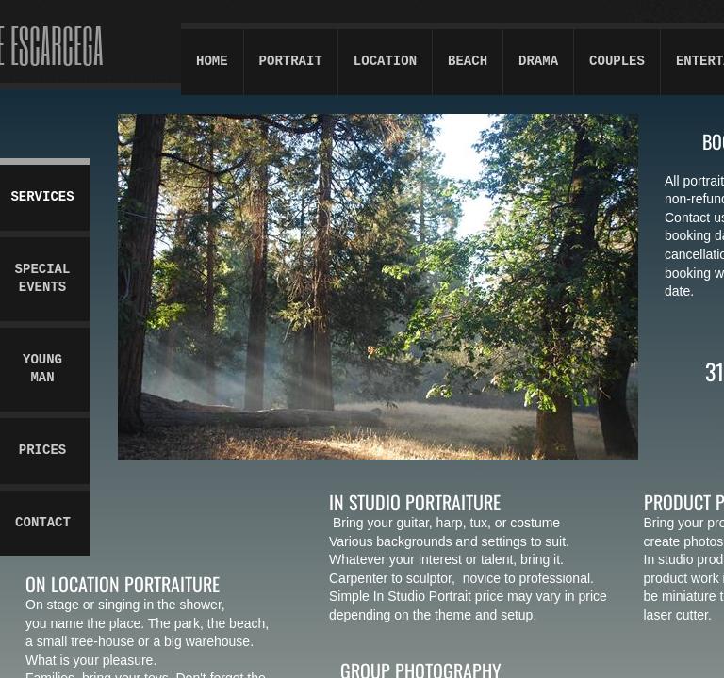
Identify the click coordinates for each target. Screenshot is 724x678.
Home (212, 61)
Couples (617, 61)
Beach (467, 61)
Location (385, 61)
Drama (538, 61)
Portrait (290, 61)
